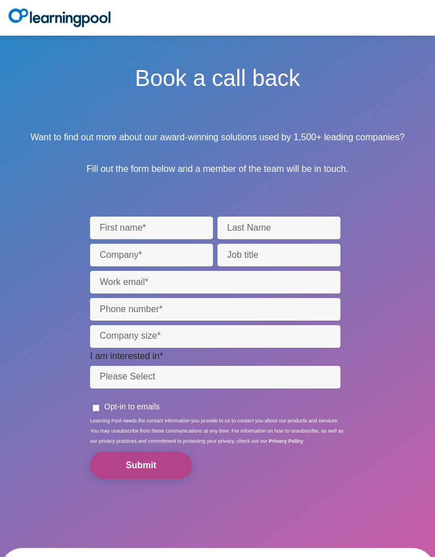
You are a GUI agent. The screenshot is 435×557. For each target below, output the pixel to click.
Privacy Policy (285, 441)
